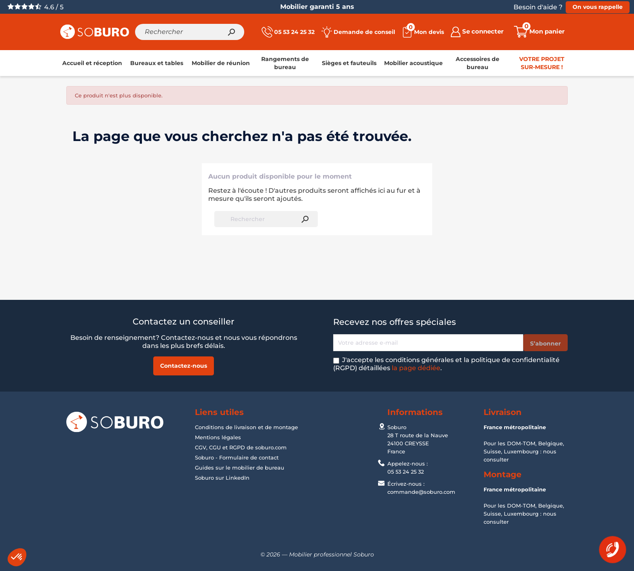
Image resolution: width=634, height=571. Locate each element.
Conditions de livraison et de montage (246, 427)
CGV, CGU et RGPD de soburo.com (241, 447)
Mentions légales (218, 437)
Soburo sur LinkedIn (222, 477)
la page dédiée (416, 368)
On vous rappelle (598, 7)
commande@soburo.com (421, 492)
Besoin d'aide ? (538, 7)
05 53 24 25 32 (405, 471)
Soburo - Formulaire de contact (237, 457)
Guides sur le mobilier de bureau (239, 467)
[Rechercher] (189, 32)
